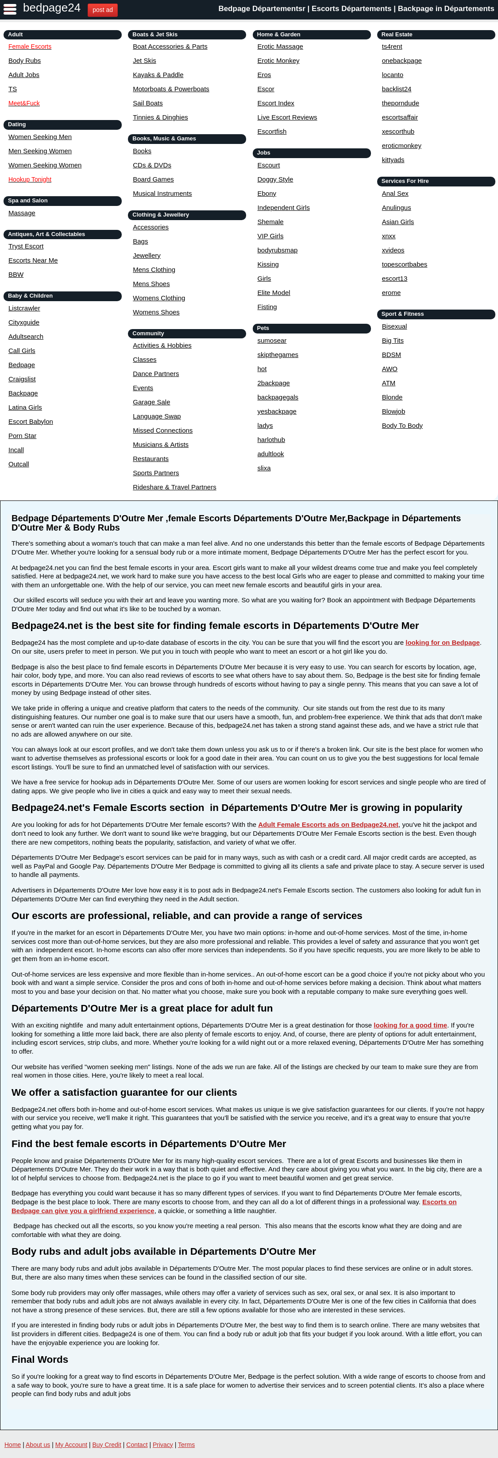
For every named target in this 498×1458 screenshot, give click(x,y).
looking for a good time (410, 1025)
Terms (186, 1444)
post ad (103, 9)
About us (38, 1444)
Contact (136, 1444)
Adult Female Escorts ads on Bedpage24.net (328, 824)
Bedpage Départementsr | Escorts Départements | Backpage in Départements (356, 8)
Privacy (163, 1444)
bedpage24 (52, 7)
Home (12, 1444)
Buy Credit (107, 1444)
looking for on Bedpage (442, 642)
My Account (71, 1444)
